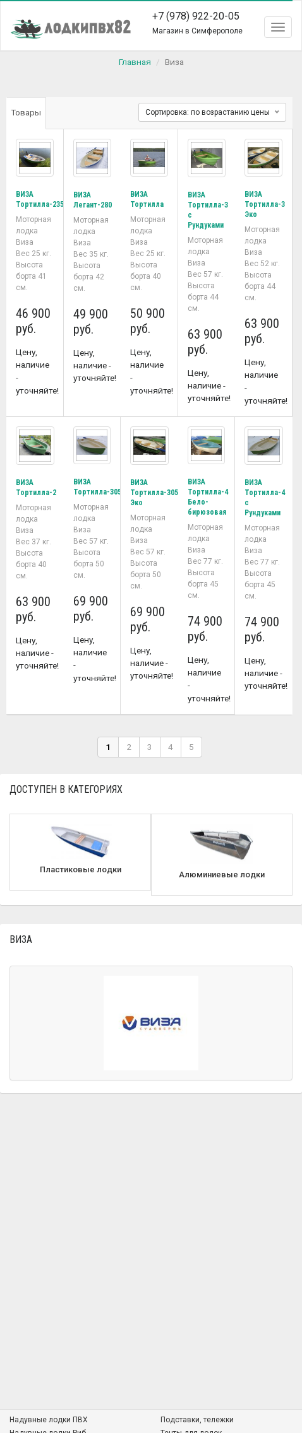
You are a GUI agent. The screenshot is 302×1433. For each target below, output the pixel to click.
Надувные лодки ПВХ (48, 1419)
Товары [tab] (26, 112)
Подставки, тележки (197, 1419)
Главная (135, 62)
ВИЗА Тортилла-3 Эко (265, 204)
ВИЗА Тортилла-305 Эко (154, 492)
